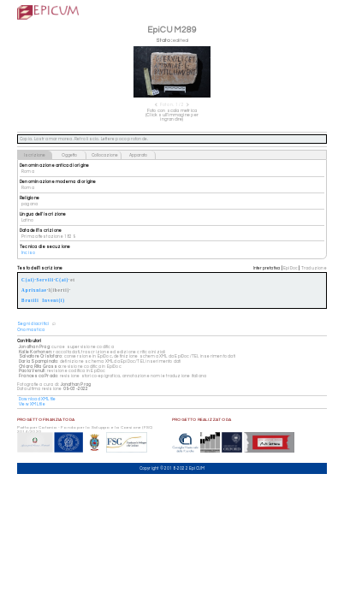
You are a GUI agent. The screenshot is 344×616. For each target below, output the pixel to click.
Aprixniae (34, 290)
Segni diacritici (33, 324)
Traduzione (314, 268)
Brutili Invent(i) (43, 301)
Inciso (28, 253)
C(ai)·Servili (37, 280)
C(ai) (62, 280)
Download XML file (37, 399)
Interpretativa (267, 268)
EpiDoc (290, 268)
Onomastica (30, 330)
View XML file (32, 404)
